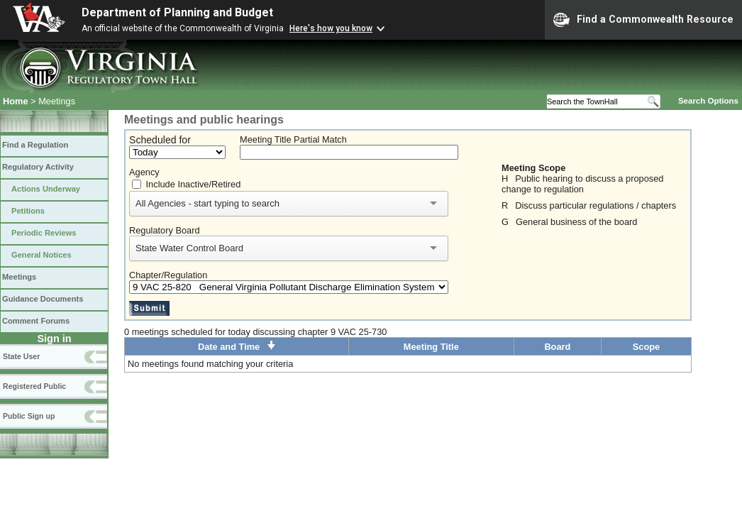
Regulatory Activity (38, 167)
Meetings (19, 277)
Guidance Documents (42, 299)
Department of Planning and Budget (177, 12)
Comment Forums (36, 321)
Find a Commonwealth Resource (643, 20)
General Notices (41, 255)
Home (15, 101)
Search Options (708, 101)
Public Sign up (29, 416)
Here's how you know (330, 28)
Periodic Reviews (44, 233)
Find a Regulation (35, 145)
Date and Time (236, 346)
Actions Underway (45, 189)
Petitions (28, 211)
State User (21, 356)
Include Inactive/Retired (193, 184)
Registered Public (34, 386)
